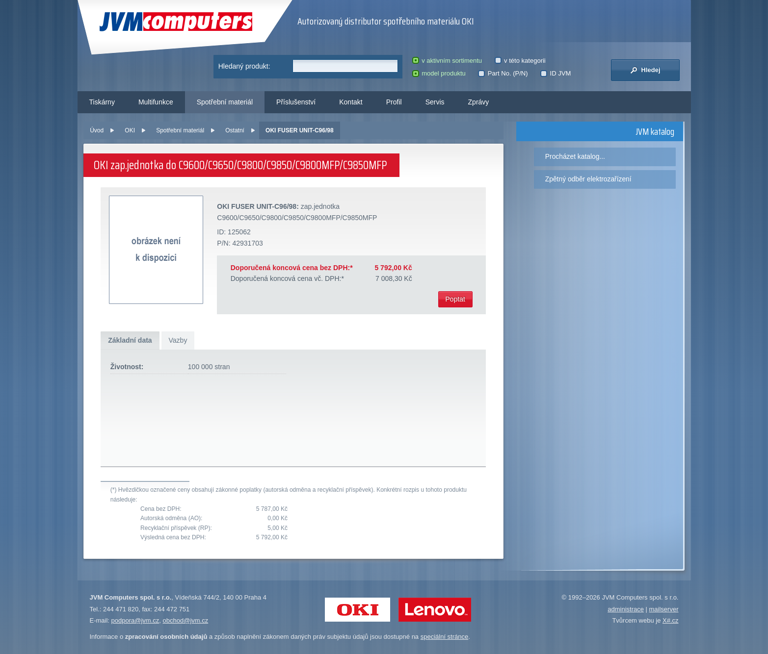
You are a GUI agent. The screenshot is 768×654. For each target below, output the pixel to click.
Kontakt (350, 102)
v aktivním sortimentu (447, 60)
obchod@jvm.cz (186, 620)
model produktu (439, 73)
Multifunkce (155, 102)
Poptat (455, 299)
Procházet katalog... (575, 156)
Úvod (97, 130)
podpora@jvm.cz (135, 620)
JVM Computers (176, 21)
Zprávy (478, 102)
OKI (130, 130)
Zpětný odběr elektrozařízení (588, 179)
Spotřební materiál (225, 102)
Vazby (178, 340)
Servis (435, 102)
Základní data (130, 340)
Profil (394, 102)
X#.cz (670, 620)
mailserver (664, 609)
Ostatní (234, 130)
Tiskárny (102, 102)
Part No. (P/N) (503, 73)
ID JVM (555, 73)
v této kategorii (520, 60)
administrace (626, 609)
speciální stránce (445, 636)
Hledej (645, 70)
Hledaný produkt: (244, 66)
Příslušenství (296, 102)
